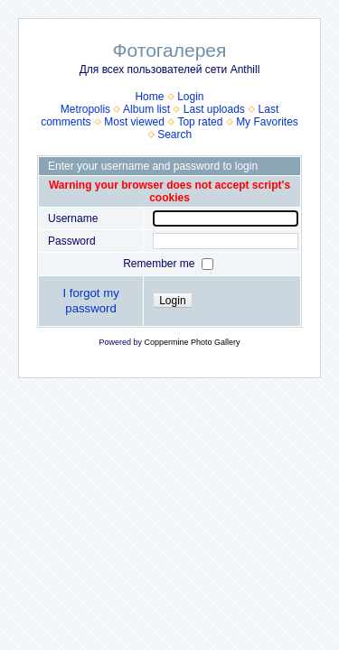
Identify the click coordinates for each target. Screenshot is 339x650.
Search (174, 134)
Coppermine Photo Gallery (192, 342)
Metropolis (85, 109)
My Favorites (267, 122)
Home (149, 96)
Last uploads (214, 109)
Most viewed (134, 122)
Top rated (199, 122)
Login (190, 96)
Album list (146, 109)
